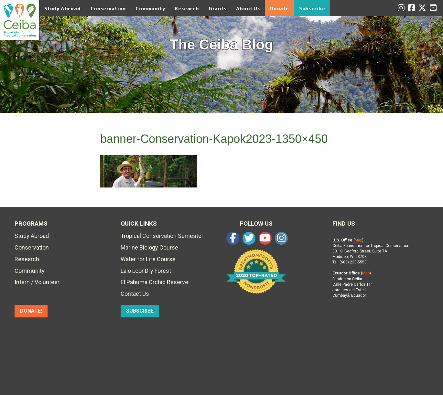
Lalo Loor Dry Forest (146, 270)
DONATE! (31, 311)
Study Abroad (62, 8)
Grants (217, 8)
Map (358, 240)
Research (187, 8)
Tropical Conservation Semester (162, 235)
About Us (248, 8)
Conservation (108, 8)
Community (150, 8)
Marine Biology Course (149, 247)
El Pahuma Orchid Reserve (154, 282)
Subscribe (312, 8)
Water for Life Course (148, 259)
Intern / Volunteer (37, 282)
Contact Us (135, 293)
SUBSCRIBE (140, 311)
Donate (279, 8)
